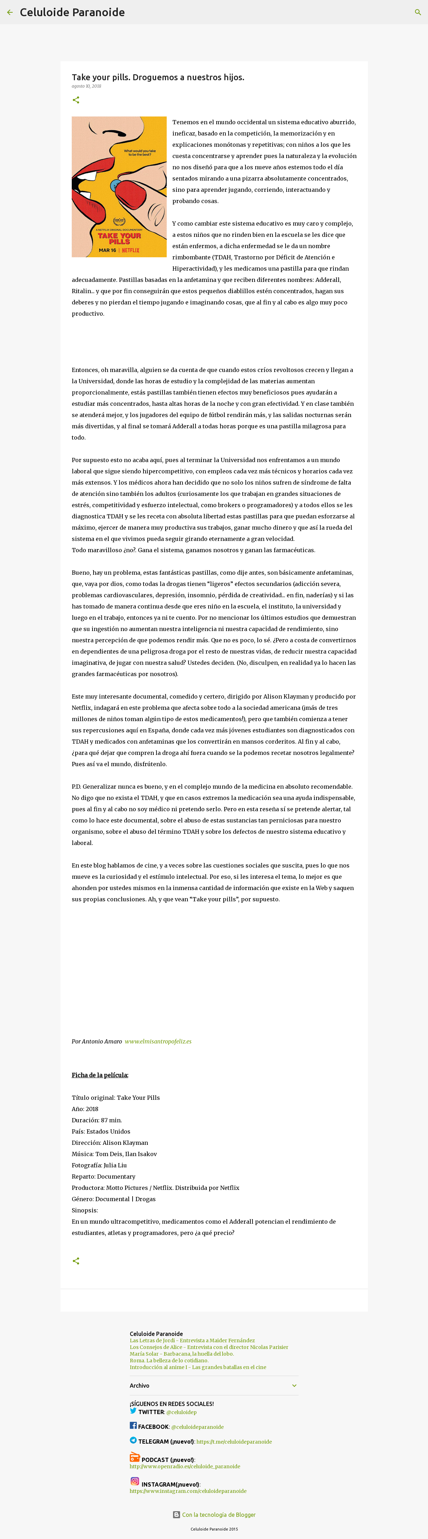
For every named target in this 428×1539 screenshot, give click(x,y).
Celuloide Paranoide (72, 12)
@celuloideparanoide (197, 1427)
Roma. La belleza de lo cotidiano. (169, 1360)
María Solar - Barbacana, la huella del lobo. (182, 1354)
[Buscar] (135, 12)
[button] (76, 100)
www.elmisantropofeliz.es (158, 1041)
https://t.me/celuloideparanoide (234, 1442)
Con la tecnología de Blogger (214, 1515)
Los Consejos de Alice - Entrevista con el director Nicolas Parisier (209, 1347)
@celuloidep (181, 1412)
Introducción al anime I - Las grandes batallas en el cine (198, 1367)
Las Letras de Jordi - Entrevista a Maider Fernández (192, 1340)
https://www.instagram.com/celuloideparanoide (188, 1491)
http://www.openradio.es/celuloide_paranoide (185, 1466)
